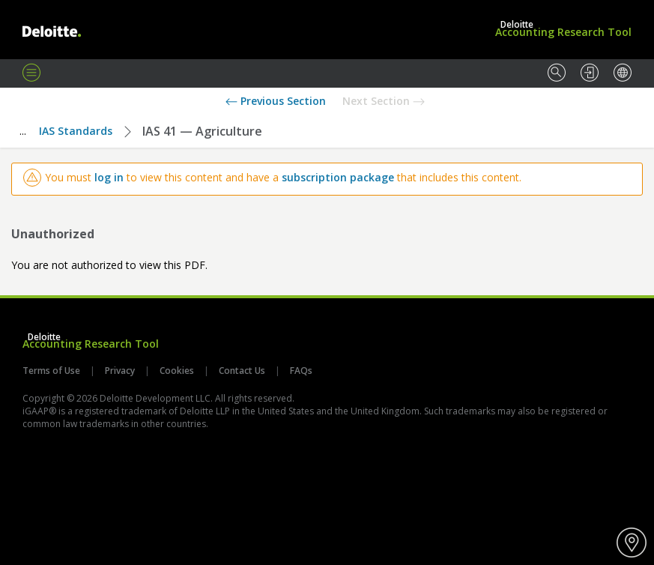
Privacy (120, 370)
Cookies (176, 370)
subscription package (338, 177)
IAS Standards (75, 131)
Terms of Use (52, 370)
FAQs (300, 370)
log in (109, 177)
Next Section (383, 101)
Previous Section (275, 101)
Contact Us (242, 370)
